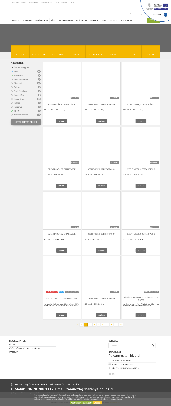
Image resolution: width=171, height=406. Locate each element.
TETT (57, 2)
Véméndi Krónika (47, 2)
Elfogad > (97, 403)
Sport (104, 20)
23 (121, 324)
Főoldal (16, 20)
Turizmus (26, 107)
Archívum (15, 2)
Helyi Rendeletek (26, 79)
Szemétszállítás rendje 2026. (62, 299)
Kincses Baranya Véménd (30, 2)
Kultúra (113, 20)
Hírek (53, 20)
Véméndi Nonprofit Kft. (69, 2)
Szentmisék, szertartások (61, 104)
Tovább (61, 121)
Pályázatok (41, 20)
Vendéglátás (26, 95)
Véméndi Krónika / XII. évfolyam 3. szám (141, 298)
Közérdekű (27, 20)
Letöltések (126, 20)
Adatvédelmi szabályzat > (81, 403)
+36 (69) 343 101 (126, 360)
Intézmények (81, 20)
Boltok (26, 87)
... (115, 324)
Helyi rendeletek (66, 20)
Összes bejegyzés (20, 68)
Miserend (94, 20)
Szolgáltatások (26, 91)
